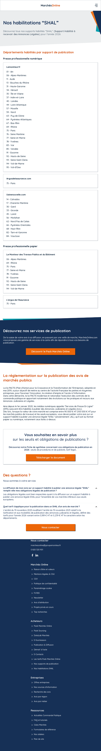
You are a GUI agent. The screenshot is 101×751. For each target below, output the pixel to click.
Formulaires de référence (43, 729)
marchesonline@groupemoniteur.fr (46, 545)
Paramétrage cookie (41, 588)
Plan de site (37, 739)
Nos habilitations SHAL (42, 668)
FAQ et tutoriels (39, 720)
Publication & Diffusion (42, 645)
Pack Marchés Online (41, 626)
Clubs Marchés (38, 725)
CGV (34, 579)
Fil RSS (35, 593)
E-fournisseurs (38, 640)
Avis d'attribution (40, 602)
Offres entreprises (40, 682)
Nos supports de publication (45, 664)
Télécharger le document (50, 457)
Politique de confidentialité (44, 583)
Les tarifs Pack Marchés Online (45, 659)
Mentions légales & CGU (43, 574)
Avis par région (39, 696)
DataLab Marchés (40, 635)
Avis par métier (39, 701)
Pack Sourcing (38, 631)
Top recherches (39, 612)
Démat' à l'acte (39, 649)
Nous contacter (50, 527)
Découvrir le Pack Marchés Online (50, 351)
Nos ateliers (37, 734)
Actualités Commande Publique (46, 715)
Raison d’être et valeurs (42, 569)
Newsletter (37, 598)
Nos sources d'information (44, 687)
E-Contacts (37, 654)
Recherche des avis (41, 692)
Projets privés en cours (42, 607)
